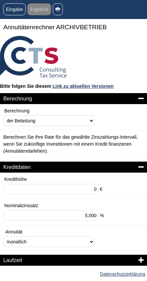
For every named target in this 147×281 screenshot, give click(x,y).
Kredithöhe (15, 179)
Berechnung (17, 110)
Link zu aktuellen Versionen (83, 86)
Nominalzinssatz (21, 205)
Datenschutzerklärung (122, 274)
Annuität (13, 231)
